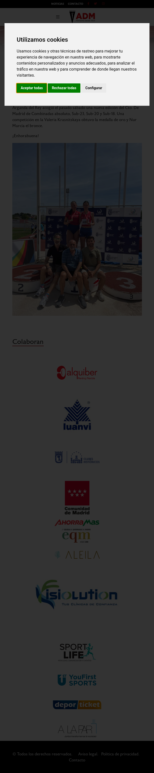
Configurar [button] (93, 88)
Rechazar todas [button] (64, 88)
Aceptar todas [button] (32, 88)
